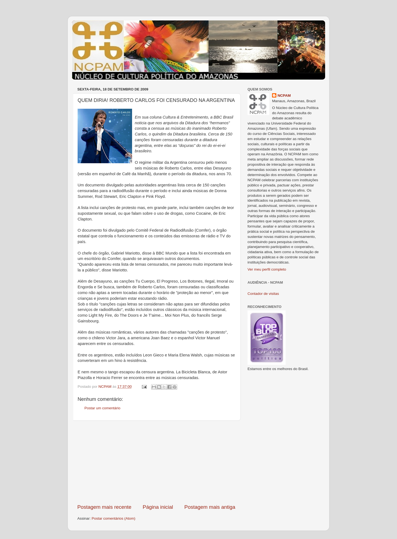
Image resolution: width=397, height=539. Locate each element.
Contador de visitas (263, 294)
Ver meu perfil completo (267, 269)
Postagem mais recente (104, 507)
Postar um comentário (102, 408)
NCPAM (284, 95)
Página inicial (158, 507)
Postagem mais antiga (209, 507)
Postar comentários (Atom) (114, 518)
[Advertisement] (156, 462)
